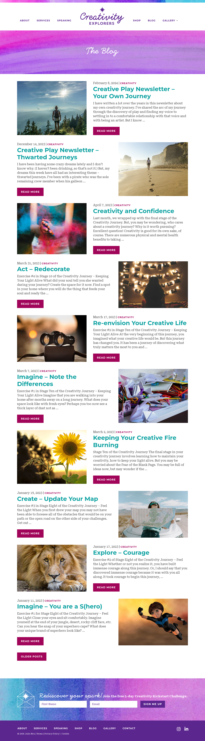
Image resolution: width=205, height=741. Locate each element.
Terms (40, 734)
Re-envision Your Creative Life (140, 323)
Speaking (64, 20)
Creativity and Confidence (133, 211)
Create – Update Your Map (57, 498)
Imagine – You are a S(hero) (59, 606)
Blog (152, 20)
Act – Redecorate (43, 269)
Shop (137, 20)
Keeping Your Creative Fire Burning (134, 441)
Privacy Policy (51, 734)
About (25, 20)
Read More (106, 131)
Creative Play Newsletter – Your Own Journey (134, 92)
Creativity (128, 83)
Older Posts (32, 656)
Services (43, 20)
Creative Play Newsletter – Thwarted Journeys (58, 153)
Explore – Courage (121, 552)
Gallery (169, 20)
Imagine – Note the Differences (47, 380)
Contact (129, 728)
